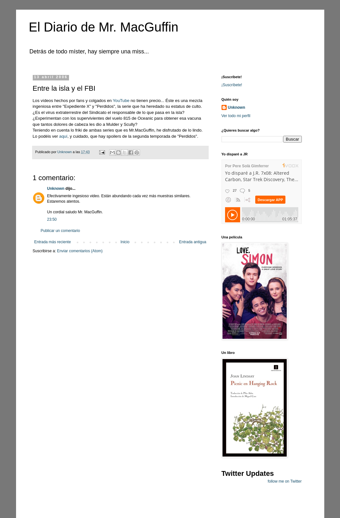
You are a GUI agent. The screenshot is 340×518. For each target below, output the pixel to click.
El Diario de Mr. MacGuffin (104, 27)
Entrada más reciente (52, 242)
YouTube (121, 100)
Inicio (124, 242)
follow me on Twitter (285, 481)
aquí (63, 136)
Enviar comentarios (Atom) (80, 251)
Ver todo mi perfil (236, 116)
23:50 (52, 219)
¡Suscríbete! (232, 85)
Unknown (56, 188)
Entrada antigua (192, 242)
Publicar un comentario (60, 230)
